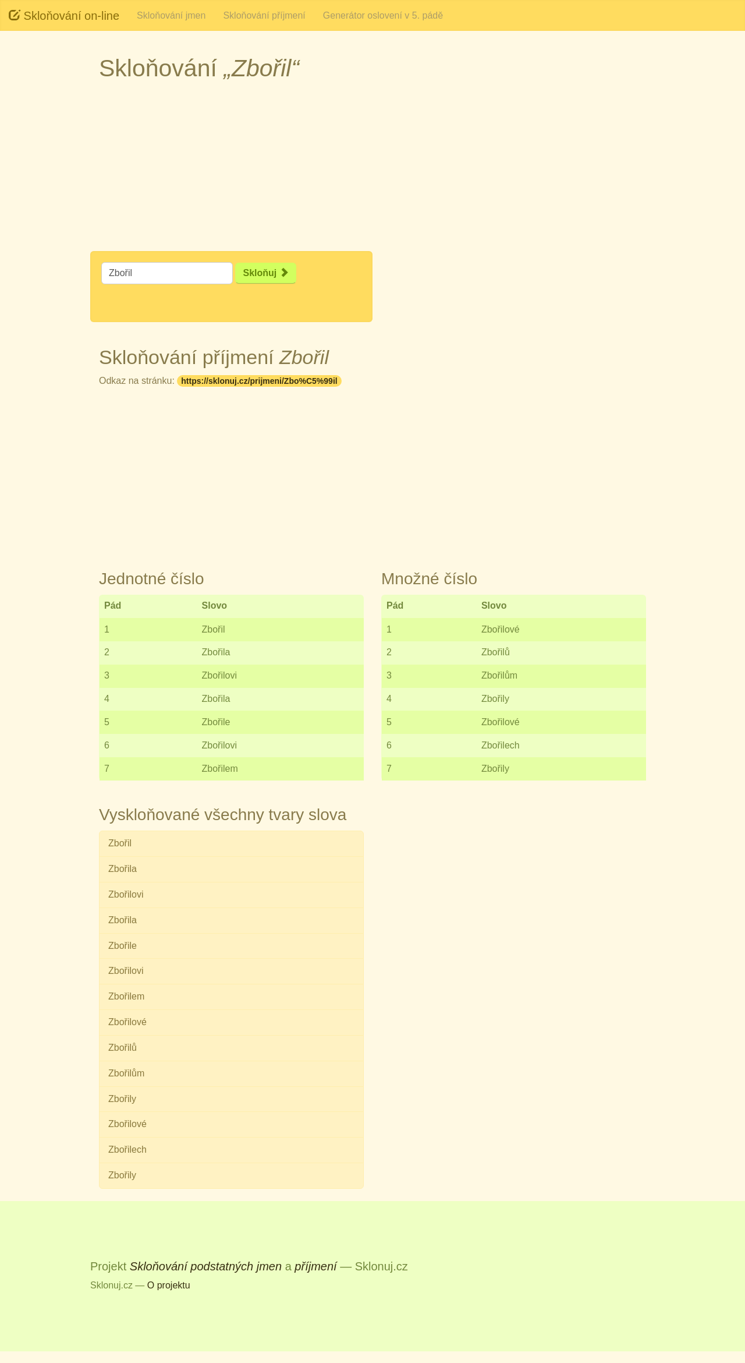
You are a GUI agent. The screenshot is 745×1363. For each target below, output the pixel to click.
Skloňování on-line (64, 15)
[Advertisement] (372, 169)
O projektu (168, 1285)
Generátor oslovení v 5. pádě (383, 15)
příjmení (315, 1266)
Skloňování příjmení (264, 15)
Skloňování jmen (171, 15)
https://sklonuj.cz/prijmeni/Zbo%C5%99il (259, 381)
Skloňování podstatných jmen (206, 1266)
